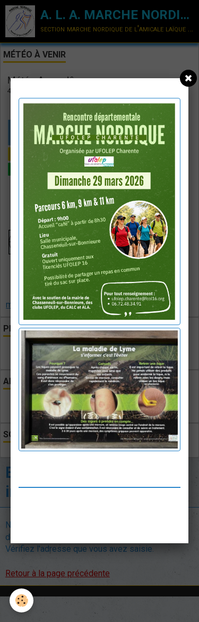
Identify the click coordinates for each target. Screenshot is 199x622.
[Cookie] (21, 600)
